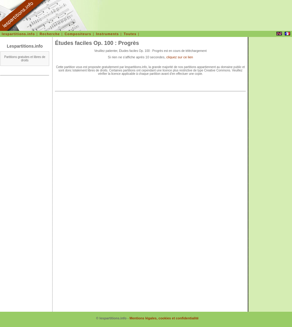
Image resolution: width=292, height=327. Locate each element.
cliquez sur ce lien (179, 57)
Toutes (130, 34)
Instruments (107, 34)
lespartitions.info (18, 34)
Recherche (50, 34)
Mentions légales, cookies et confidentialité (164, 318)
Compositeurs (78, 34)
